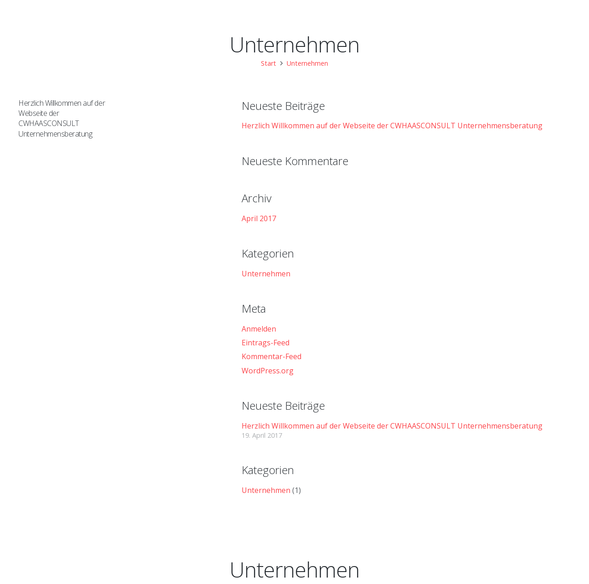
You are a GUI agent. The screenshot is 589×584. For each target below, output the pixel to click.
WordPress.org (268, 371)
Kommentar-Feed (271, 356)
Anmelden (259, 329)
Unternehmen (266, 274)
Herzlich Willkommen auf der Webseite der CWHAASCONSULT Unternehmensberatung (61, 118)
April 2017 (259, 218)
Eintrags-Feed (265, 343)
